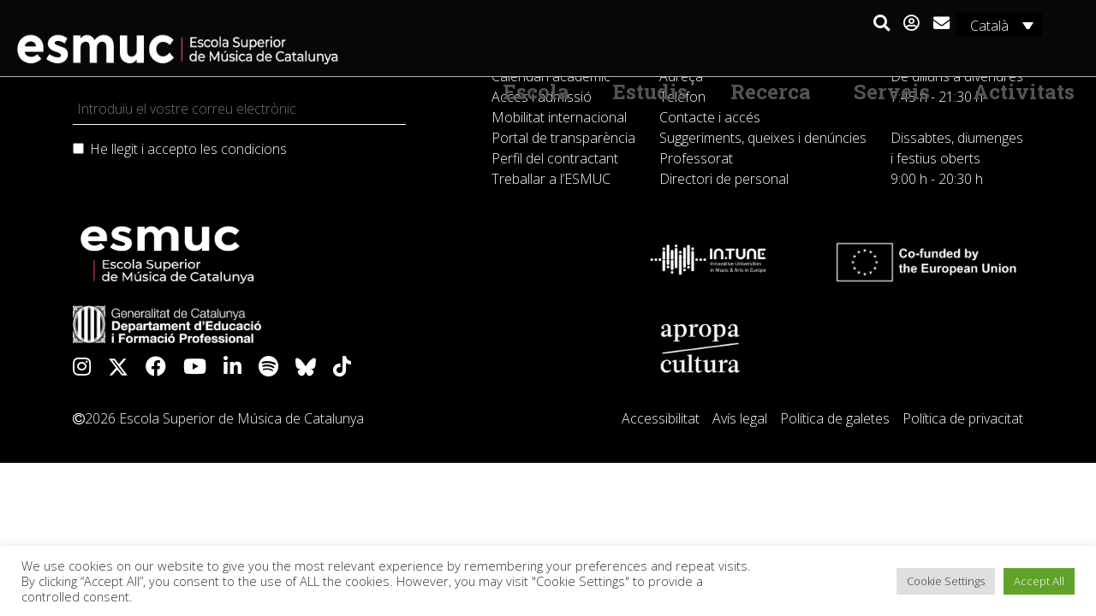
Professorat (696, 158)
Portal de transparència (563, 137)
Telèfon (682, 96)
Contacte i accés (709, 117)
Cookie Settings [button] (946, 581)
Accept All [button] (1039, 581)
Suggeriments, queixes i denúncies (763, 137)
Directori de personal (724, 178)
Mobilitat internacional (559, 117)
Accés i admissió (541, 96)
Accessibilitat (661, 418)
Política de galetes (835, 418)
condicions (254, 148)
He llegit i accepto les (188, 148)
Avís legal (739, 418)
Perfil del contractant (554, 158)
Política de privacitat (962, 418)
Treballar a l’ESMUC (551, 178)
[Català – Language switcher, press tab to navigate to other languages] (998, 25)
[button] (880, 24)
